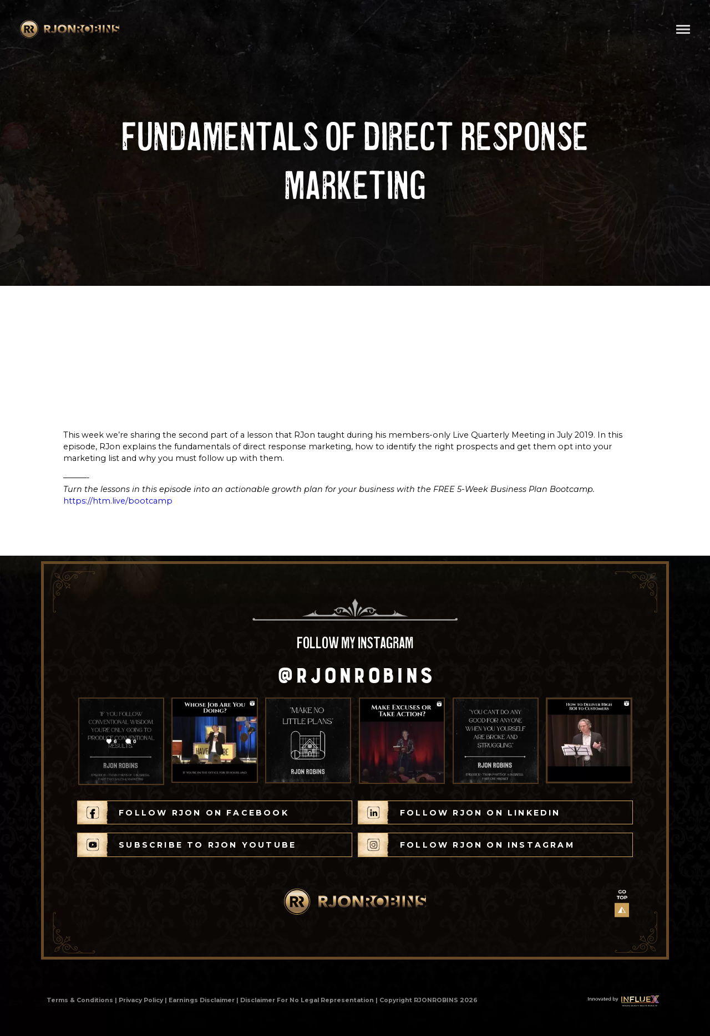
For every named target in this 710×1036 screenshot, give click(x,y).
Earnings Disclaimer (202, 1000)
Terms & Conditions (80, 1000)
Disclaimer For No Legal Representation (307, 1000)
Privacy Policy (141, 1000)
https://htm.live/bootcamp (118, 501)
